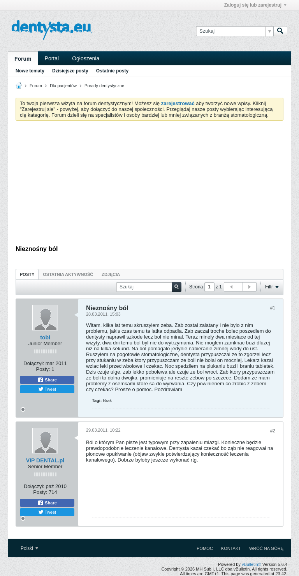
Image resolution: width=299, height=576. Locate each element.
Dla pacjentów (63, 85)
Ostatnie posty (112, 71)
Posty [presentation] (27, 274)
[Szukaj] (234, 31)
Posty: (43, 369)
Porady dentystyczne (104, 85)
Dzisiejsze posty (70, 71)
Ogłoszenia (85, 58)
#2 (272, 431)
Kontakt (231, 548)
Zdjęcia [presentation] (111, 274)
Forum (23, 59)
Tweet (47, 389)
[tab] (27, 274)
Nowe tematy (30, 71)
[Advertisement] (149, 184)
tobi (45, 337)
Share (47, 380)
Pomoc (205, 548)
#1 (272, 308)
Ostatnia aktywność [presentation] (68, 274)
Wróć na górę (266, 548)
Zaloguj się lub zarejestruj (255, 5)
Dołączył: (33, 363)
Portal (52, 58)
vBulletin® (251, 564)
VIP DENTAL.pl (45, 460)
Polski (29, 548)
